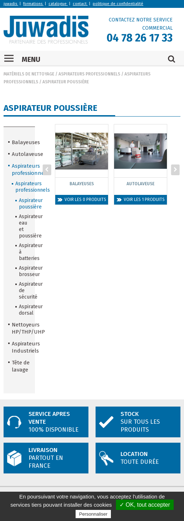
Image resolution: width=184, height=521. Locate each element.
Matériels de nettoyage (29, 74)
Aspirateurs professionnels (89, 74)
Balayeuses (21, 142)
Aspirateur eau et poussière (24, 226)
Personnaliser (93, 514)
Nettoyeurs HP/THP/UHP (21, 328)
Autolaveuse (21, 154)
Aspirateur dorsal (24, 310)
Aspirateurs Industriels (21, 347)
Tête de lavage (21, 366)
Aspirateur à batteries (24, 251)
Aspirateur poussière (65, 81)
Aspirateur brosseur (24, 271)
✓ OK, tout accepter (144, 505)
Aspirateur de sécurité (24, 290)
